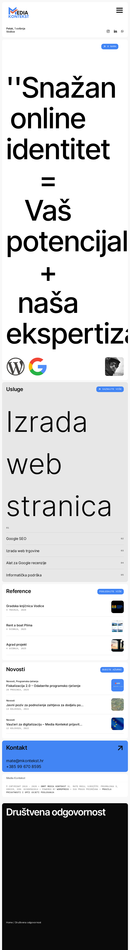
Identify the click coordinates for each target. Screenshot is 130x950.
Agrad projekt (16, 644)
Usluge (14, 389)
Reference (18, 591)
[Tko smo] (109, 46)
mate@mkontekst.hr (25, 760)
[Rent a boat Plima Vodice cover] (117, 622)
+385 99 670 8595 (23, 766)
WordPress (63, 789)
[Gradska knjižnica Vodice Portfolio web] (117, 602)
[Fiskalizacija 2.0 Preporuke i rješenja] (117, 681)
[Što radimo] (110, 389)
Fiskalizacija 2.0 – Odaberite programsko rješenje (43, 686)
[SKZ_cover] (117, 700)
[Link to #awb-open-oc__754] (119, 10)
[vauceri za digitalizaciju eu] (117, 719)
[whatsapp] (122, 31)
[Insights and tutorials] (110, 591)
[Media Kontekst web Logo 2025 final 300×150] (18, 8)
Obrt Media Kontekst (53, 786)
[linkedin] (115, 31)
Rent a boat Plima (19, 625)
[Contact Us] (110, 757)
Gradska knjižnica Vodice (25, 606)
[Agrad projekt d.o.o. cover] (117, 641)
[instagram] (108, 31)
